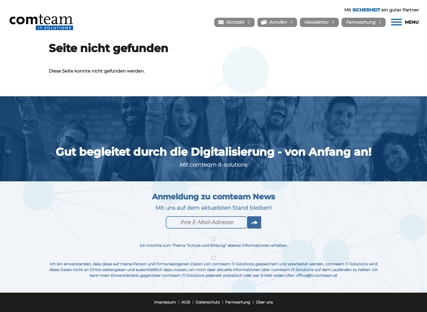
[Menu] (405, 22)
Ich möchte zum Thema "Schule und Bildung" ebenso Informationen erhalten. (213, 243)
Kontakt (235, 22)
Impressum (165, 302)
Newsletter (316, 22)
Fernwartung (361, 22)
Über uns (264, 302)
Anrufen (278, 22)
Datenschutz (208, 302)
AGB (185, 302)
